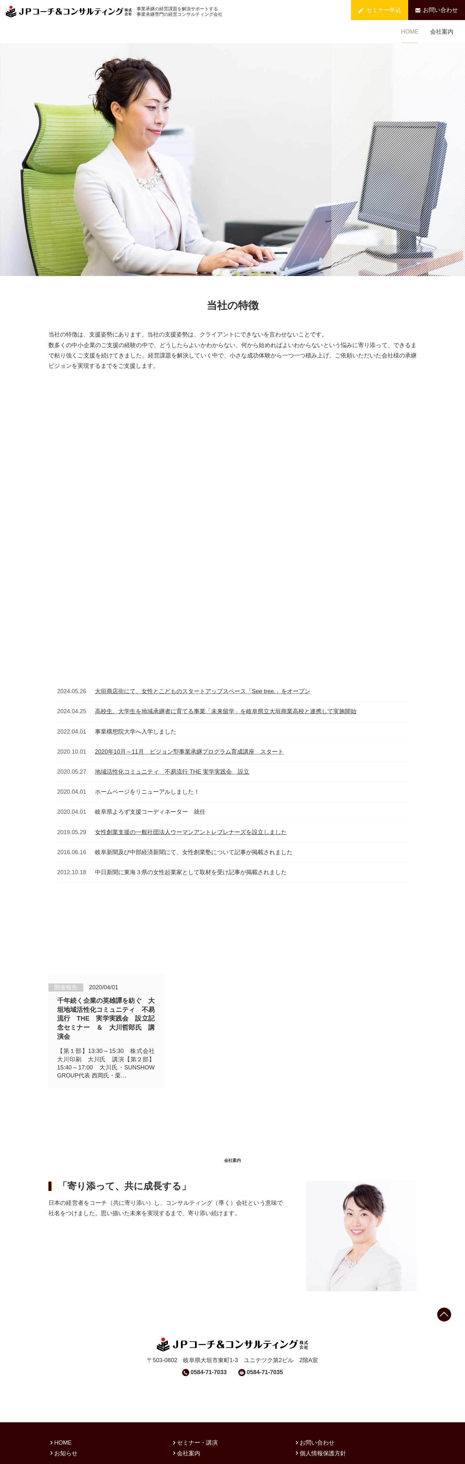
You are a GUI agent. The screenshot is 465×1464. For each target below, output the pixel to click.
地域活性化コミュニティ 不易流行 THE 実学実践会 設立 (172, 695)
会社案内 (441, 32)
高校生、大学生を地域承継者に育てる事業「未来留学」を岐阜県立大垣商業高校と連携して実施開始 (225, 634)
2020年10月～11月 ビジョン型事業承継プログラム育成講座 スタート (189, 675)
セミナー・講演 (194, 1411)
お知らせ (63, 1421)
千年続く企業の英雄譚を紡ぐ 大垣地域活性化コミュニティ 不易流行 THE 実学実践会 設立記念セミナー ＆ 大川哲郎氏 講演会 (105, 931)
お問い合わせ (436, 10)
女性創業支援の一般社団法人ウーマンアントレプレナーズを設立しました (191, 755)
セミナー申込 (379, 10)
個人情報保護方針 (320, 1421)
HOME (409, 32)
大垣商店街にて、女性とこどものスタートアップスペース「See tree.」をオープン (202, 614)
